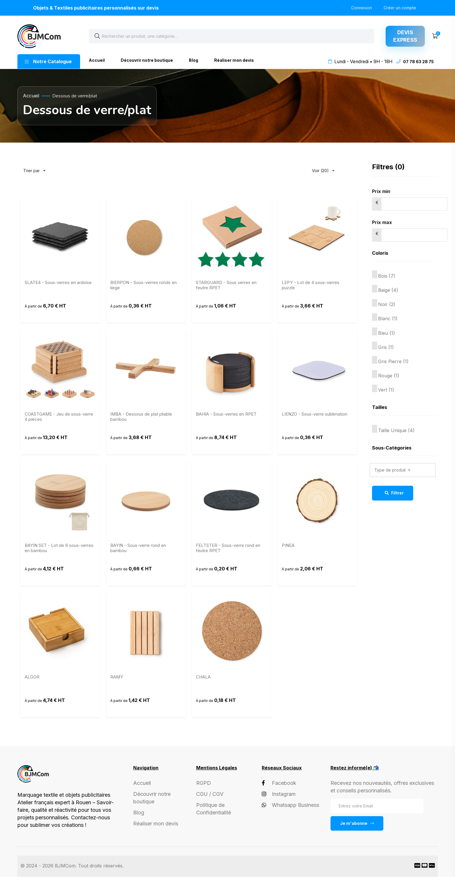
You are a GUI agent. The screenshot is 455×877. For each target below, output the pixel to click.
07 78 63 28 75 (418, 61)
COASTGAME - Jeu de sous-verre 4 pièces (59, 417)
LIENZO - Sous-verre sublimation (314, 414)
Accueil (97, 60)
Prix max (382, 222)
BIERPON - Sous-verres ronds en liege (143, 285)
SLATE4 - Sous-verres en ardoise (58, 282)
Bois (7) (386, 276)
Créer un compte (400, 7)
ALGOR (32, 677)
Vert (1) (386, 390)
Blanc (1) (388, 319)
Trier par (34, 168)
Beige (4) (388, 290)
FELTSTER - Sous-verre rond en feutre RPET (228, 548)
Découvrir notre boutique (147, 60)
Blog (193, 60)
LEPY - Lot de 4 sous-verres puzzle (311, 285)
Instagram (279, 794)
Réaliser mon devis (234, 60)
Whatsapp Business (290, 805)
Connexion (361, 7)
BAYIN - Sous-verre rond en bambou (138, 548)
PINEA (288, 545)
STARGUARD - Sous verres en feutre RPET (226, 285)
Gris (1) (386, 347)
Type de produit (390, 470)
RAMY (116, 677)
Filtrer (394, 493)
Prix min (381, 191)
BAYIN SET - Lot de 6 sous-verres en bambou (59, 548)
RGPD (203, 783)
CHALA (203, 677)
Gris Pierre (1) (393, 362)
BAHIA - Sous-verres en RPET (226, 414)
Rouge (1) (388, 376)
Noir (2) (386, 305)
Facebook (279, 783)
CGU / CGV (209, 794)
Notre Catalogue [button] (48, 61)
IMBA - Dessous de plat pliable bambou (141, 417)
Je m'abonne (357, 823)
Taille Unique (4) (396, 430)
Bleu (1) (386, 333)
